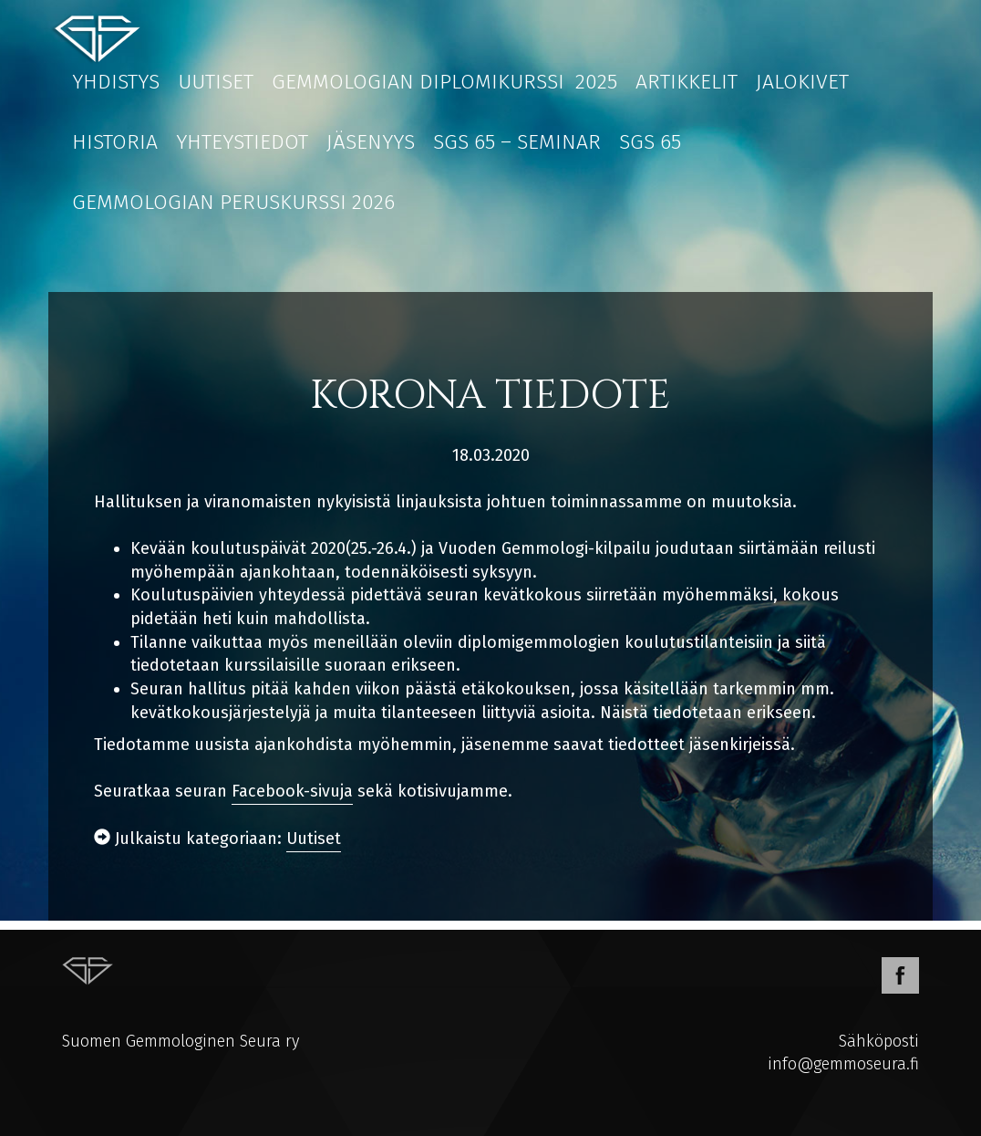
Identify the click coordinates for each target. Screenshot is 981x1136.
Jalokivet (802, 81)
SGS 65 (650, 141)
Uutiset (215, 81)
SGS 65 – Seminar (517, 141)
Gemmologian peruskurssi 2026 (233, 201)
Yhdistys (116, 81)
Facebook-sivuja (292, 791)
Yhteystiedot (242, 141)
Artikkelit (686, 81)
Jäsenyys (370, 141)
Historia (115, 141)
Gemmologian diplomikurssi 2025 (444, 81)
